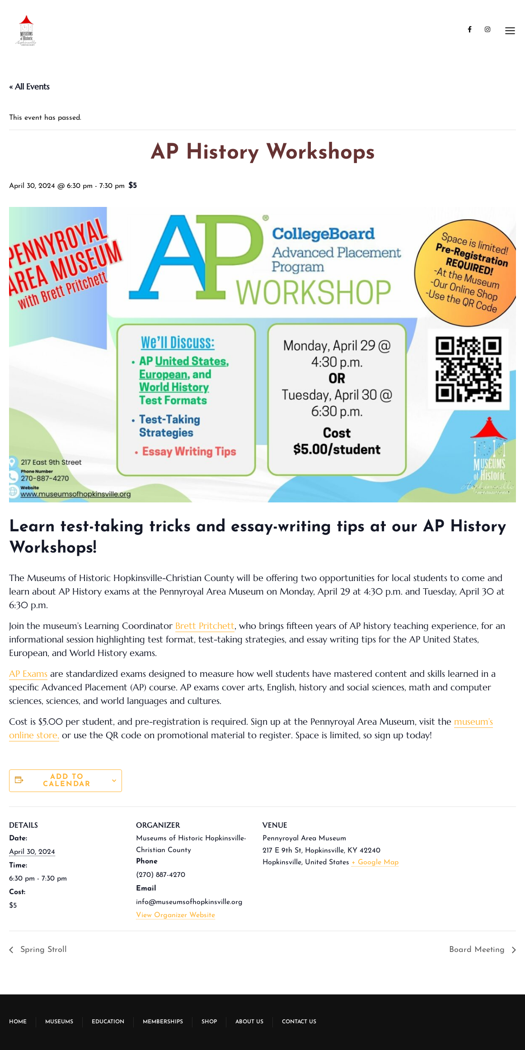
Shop (209, 1022)
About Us (249, 1022)
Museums (59, 1022)
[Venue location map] (468, 868)
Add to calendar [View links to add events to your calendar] (67, 780)
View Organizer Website (175, 915)
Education (108, 1022)
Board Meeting (478, 950)
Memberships (163, 1022)
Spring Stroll (42, 950)
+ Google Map (375, 862)
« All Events (29, 86)
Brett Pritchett (204, 626)
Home (18, 1022)
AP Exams (28, 674)
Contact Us (299, 1022)
